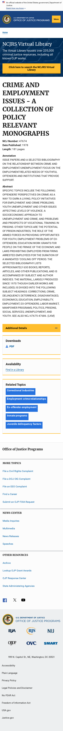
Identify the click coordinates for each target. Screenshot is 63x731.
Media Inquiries (11, 520)
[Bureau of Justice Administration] (12, 633)
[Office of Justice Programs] (6, 19)
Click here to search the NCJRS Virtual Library (31, 68)
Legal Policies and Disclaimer (17, 688)
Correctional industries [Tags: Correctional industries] (20, 390)
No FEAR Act (8, 695)
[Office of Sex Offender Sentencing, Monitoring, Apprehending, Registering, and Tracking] (51, 645)
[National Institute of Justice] (51, 633)
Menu (56, 19)
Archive (7, 562)
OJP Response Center (14, 578)
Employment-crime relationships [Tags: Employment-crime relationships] (26, 398)
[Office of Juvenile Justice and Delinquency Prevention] (12, 645)
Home (5, 32)
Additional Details (16, 328)
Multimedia (9, 528)
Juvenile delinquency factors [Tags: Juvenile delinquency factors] (24, 423)
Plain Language (9, 673)
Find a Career (10, 494)
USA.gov (6, 710)
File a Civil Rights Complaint (18, 471)
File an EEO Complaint (15, 486)
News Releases (11, 536)
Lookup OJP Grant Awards (17, 570)
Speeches (8, 543)
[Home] (32, 19)
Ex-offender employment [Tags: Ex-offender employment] (22, 407)
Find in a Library (15, 369)
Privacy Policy (9, 680)
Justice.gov (8, 717)
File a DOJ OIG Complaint (16, 478)
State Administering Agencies (19, 585)
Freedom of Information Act (16, 702)
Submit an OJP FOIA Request (18, 501)
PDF (11, 346)
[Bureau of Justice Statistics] (31, 635)
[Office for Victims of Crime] (31, 645)
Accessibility (8, 665)
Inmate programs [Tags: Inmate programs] (17, 415)
